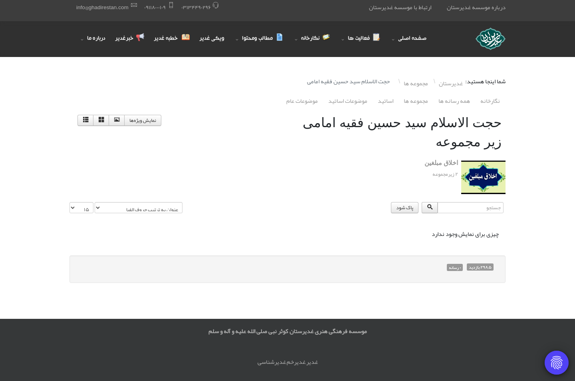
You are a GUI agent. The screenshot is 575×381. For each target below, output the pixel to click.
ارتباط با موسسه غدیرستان (400, 7)
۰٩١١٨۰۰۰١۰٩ (155, 7)
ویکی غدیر (211, 39)
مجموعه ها (416, 101)
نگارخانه (490, 101)
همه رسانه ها (454, 101)
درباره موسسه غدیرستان (476, 7)
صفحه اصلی (412, 39)
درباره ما (96, 39)
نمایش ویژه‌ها (142, 120)
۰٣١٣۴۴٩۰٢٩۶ (196, 7)
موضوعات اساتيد (347, 101)
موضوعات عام (302, 101)
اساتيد (385, 101)
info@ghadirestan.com (102, 7)
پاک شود (404, 207)
